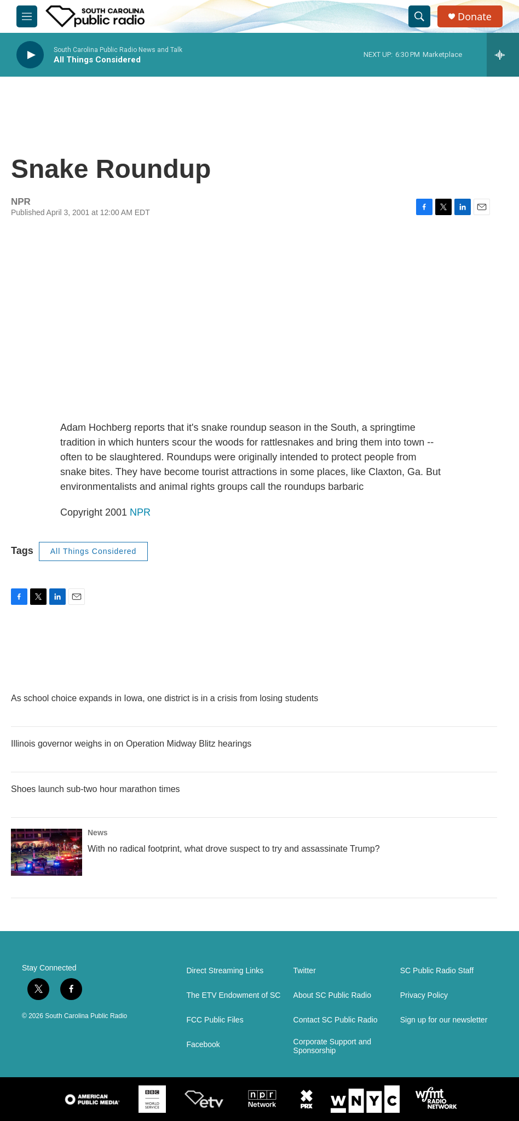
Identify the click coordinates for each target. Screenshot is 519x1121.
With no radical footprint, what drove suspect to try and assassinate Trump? (234, 848)
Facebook (203, 1045)
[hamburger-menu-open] (26, 16)
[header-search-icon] (419, 16)
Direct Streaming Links (224, 971)
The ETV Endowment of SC (233, 995)
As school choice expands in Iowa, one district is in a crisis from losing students (164, 698)
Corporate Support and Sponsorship (332, 1046)
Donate (475, 16)
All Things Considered (93, 551)
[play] (30, 55)
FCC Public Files (214, 1020)
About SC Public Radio (332, 995)
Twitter (304, 971)
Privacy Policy (424, 995)
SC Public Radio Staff (437, 971)
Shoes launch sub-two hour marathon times (95, 789)
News (98, 832)
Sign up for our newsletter (444, 1020)
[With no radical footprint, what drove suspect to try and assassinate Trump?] (46, 852)
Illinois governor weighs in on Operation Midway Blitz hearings (131, 743)
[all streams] (503, 55)
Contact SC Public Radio (335, 1020)
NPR (140, 512)
